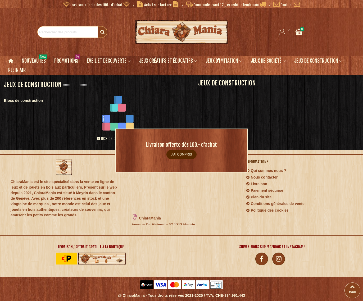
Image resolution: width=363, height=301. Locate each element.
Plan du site (259, 197)
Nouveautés (34, 60)
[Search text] (68, 32)
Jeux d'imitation (222, 61)
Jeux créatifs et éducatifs (166, 61)
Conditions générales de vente (275, 204)
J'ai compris (181, 154)
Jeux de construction (316, 61)
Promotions (67, 60)
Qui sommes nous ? (266, 171)
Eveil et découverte (106, 61)
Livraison (256, 184)
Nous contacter (262, 177)
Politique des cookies (267, 210)
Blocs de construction (23, 100)
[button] (96, 4)
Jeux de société (266, 61)
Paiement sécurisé (264, 190)
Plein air (17, 70)
